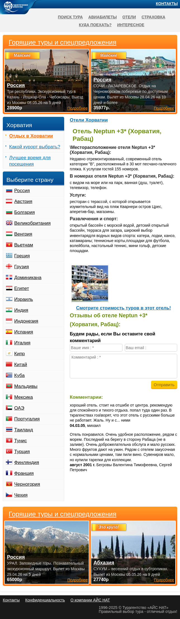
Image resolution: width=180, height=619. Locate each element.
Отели (129, 17)
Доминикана (27, 277)
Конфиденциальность (45, 600)
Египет (21, 288)
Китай (20, 364)
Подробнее (77, 580)
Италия (22, 342)
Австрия (23, 201)
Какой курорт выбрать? (34, 146)
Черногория (27, 484)
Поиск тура (70, 17)
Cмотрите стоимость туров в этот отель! (123, 308)
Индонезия (26, 321)
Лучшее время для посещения (30, 161)
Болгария (24, 212)
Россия (22, 190)
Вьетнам (23, 245)
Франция (24, 473)
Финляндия (26, 462)
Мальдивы (25, 386)
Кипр (19, 353)
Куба (19, 375)
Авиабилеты (102, 17)
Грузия (21, 266)
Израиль (23, 299)
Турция (22, 451)
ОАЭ (19, 408)
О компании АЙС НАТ (90, 600)
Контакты (167, 3)
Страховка (153, 17)
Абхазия (103, 562)
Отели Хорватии (89, 120)
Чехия (21, 495)
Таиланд (23, 429)
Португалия (27, 419)
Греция (22, 255)
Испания (23, 332)
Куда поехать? (95, 25)
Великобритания (32, 223)
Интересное (130, 25)
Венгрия (23, 234)
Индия (21, 310)
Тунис (20, 440)
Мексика (23, 397)
